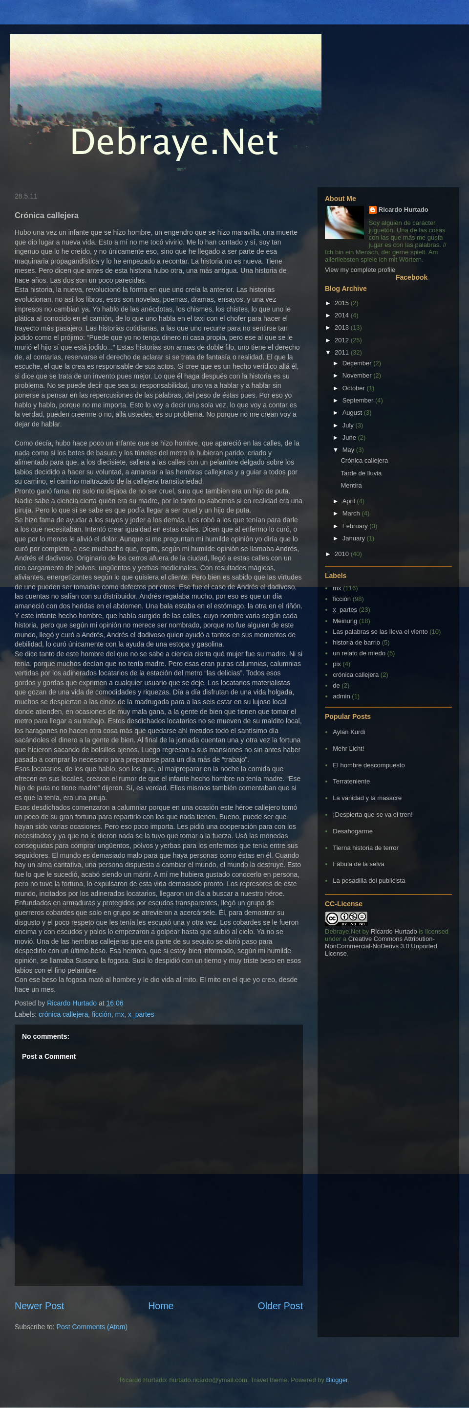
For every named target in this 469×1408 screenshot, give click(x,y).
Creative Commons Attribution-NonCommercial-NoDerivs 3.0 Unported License (381, 946)
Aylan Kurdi (349, 732)
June (350, 437)
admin (341, 696)
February (356, 526)
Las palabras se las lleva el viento (380, 631)
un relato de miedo (359, 653)
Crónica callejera (364, 460)
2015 (343, 303)
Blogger (337, 1380)
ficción (101, 1014)
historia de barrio (356, 642)
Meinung (345, 621)
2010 (343, 554)
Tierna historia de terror (366, 847)
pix (337, 664)
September (358, 400)
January (354, 538)
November (358, 375)
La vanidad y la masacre (367, 798)
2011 (343, 352)
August (353, 412)
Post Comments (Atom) (92, 1327)
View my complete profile (360, 269)
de (336, 685)
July (349, 425)
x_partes (141, 1014)
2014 (343, 315)
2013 (343, 327)
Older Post (280, 1305)
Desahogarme (353, 831)
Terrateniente (351, 781)
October (354, 388)
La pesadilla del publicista (369, 880)
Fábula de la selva (358, 864)
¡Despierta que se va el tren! (372, 814)
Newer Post (39, 1305)
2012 (343, 340)
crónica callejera (63, 1014)
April (349, 501)
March (352, 513)
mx (119, 1014)
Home (160, 1305)
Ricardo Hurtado (403, 209)
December (358, 363)
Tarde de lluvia (361, 473)
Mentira (351, 485)
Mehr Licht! (348, 748)
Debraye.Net (343, 931)
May (349, 449)
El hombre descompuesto (369, 765)
